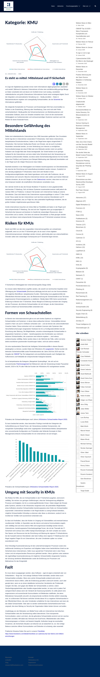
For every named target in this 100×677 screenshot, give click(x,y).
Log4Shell (79, 251)
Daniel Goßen (85, 365)
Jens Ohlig (84, 404)
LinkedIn (8, 660)
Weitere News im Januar (84, 47)
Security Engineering (83, 310)
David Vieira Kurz (86, 378)
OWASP (17, 354)
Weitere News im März (83, 23)
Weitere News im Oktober (84, 96)
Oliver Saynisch (86, 457)
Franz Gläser (85, 391)
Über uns (85, 6)
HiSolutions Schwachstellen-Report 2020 (53, 419)
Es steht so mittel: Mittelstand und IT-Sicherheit (35, 78)
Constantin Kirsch (86, 361)
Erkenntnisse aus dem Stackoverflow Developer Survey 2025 (84, 182)
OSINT (78, 279)
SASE (78, 303)
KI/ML (78, 258)
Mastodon (8, 657)
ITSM (78, 211)
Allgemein (79, 201)
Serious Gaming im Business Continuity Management (82, 125)
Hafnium (79, 247)
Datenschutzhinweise (35, 665)
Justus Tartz (85, 413)
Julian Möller (85, 409)
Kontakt (31, 657)
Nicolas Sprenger (86, 448)
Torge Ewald (85, 491)
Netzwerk (79, 275)
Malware (79, 272)
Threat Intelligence (82, 324)
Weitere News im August (84, 174)
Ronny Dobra (85, 465)
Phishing (79, 289)
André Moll (84, 344)
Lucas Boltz (84, 422)
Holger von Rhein (86, 400)
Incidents (79, 244)
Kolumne (79, 221)
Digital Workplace (82, 204)
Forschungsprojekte (72, 6)
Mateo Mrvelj (85, 439)
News (53, 6)
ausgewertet (49, 349)
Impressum (32, 662)
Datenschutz (41, 179)
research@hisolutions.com (14, 665)
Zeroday (79, 321)
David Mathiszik (86, 374)
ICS (77, 241)
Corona (78, 234)
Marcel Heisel (85, 430)
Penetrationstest (81, 286)
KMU (19, 74)
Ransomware (80, 293)
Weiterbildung (80, 317)
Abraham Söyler (86, 340)
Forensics (79, 208)
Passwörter (80, 282)
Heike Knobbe (85, 395)
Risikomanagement (82, 300)
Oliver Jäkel (85, 452)
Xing (6, 662)
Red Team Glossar (82, 190)
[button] (95, 6)
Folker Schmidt (86, 387)
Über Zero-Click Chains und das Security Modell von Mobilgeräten (84, 144)
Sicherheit (57, 99)
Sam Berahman (86, 478)
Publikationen (80, 218)
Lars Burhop (85, 417)
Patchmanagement (22, 364)
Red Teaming (80, 296)
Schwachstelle (21, 291)
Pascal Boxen (85, 461)
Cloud (78, 231)
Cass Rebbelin (85, 356)
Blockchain (79, 227)
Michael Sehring (86, 444)
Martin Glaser (85, 435)
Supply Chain (80, 314)
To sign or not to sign (83, 53)
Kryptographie (81, 268)
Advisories (60, 6)
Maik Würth (84, 426)
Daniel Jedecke (86, 369)
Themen (79, 224)
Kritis (77, 265)
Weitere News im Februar (84, 42)
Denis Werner (85, 382)
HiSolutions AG (33, 660)
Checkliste (41, 631)
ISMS (78, 254)
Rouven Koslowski (87, 470)
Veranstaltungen (81, 328)
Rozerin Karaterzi (86, 474)
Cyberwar (79, 238)
